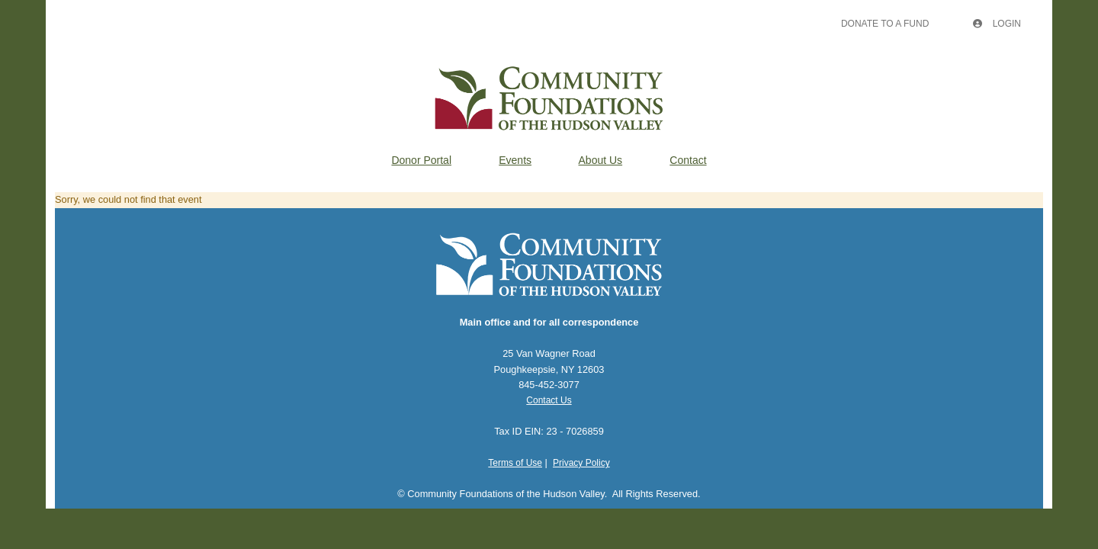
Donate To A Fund (885, 23)
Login (997, 23)
